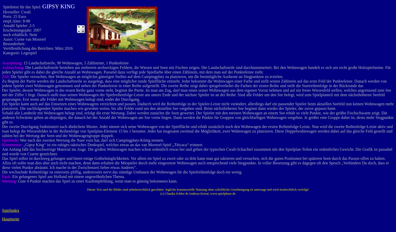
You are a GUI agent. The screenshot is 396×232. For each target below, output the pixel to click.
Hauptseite (10, 219)
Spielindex (10, 210)
